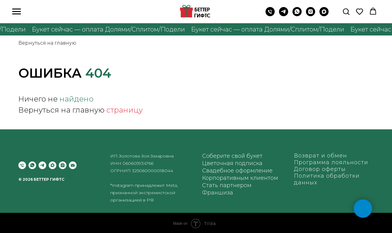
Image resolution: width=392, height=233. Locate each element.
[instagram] (310, 14)
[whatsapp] (32, 165)
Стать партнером (226, 185)
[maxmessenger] (324, 14)
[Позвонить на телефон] (270, 14)
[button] (346, 11)
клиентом (264, 178)
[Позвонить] (22, 165)
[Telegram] (283, 14)
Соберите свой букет (232, 156)
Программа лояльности (331, 162)
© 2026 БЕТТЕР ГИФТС (41, 179)
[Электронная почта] (73, 165)
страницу (124, 109)
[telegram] (42, 165)
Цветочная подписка (232, 163)
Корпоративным (225, 178)
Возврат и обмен (320, 155)
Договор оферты (320, 169)
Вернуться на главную (47, 43)
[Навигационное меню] (16, 12)
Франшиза (217, 192)
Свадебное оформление (237, 170)
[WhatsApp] (297, 14)
